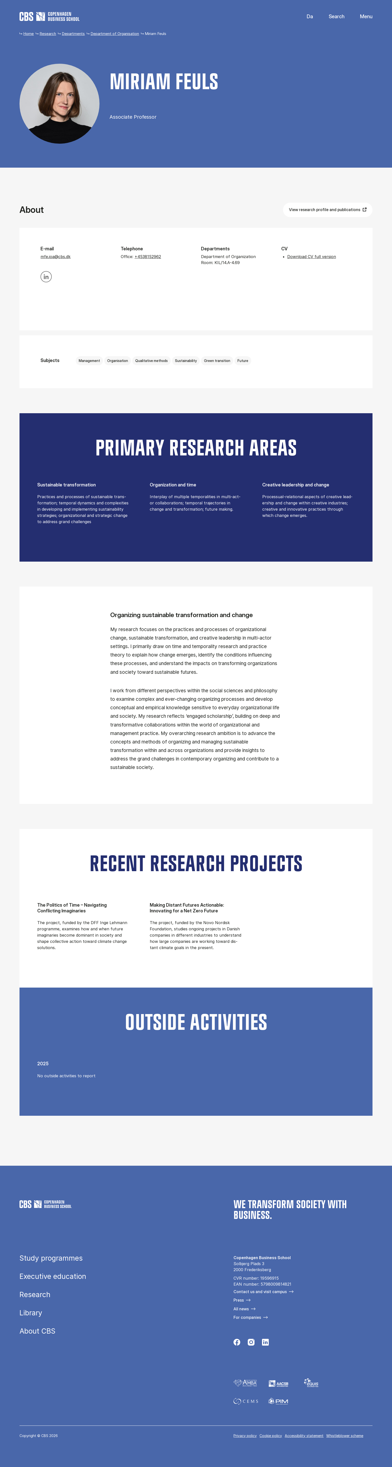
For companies (247, 1317)
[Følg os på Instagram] (251, 1343)
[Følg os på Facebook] (237, 1343)
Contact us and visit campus (260, 1291)
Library (31, 1312)
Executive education (53, 1276)
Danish (305, 16)
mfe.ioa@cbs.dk (55, 256)
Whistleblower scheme (344, 1436)
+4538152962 (147, 256)
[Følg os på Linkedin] (265, 1343)
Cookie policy (271, 1436)
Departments (73, 33)
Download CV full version (311, 256)
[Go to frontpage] (50, 16)
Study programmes (51, 1258)
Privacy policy (245, 1436)
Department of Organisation (114, 33)
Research (48, 33)
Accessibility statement (304, 1436)
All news (241, 1308)
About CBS (38, 1331)
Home (28, 33)
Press (239, 1300)
